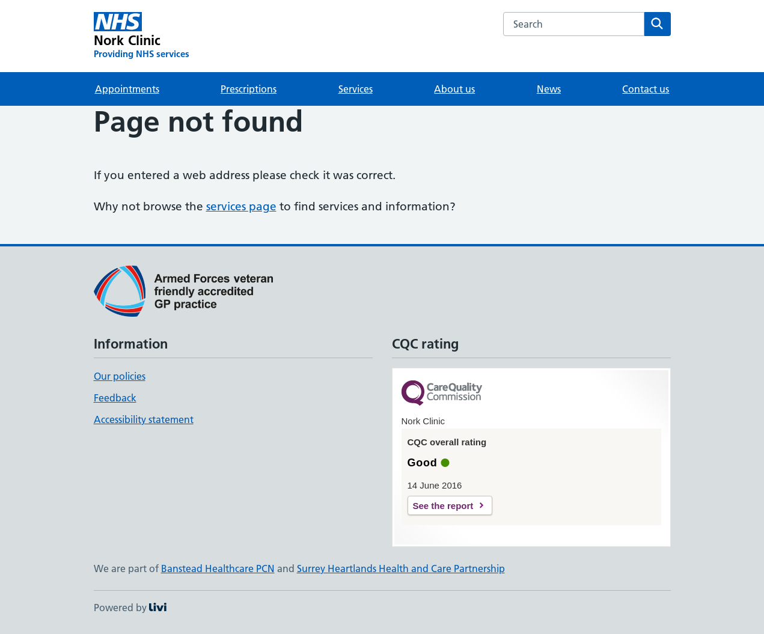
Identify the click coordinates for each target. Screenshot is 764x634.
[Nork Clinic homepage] (141, 36)
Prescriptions (249, 89)
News (549, 89)
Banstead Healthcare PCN (218, 568)
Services (355, 89)
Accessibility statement (144, 419)
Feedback (115, 398)
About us (454, 89)
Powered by (130, 608)
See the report (443, 506)
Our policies (119, 376)
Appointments (127, 89)
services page (241, 206)
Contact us (645, 89)
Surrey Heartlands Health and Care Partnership (401, 568)
